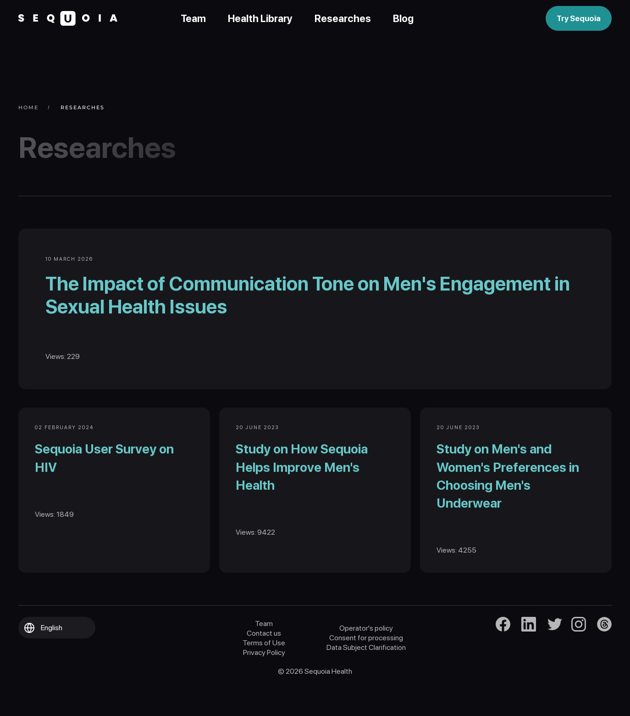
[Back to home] (67, 18)
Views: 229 (67, 361)
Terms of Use (264, 657)
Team (193, 18)
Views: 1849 (56, 526)
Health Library (260, 18)
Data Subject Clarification (366, 661)
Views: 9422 (257, 544)
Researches (343, 18)
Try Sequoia (579, 18)
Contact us (264, 647)
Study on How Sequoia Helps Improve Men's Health (304, 479)
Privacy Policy (264, 666)
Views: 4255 (458, 562)
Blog (403, 18)
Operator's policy (366, 642)
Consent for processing (366, 652)
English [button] (51, 642)
